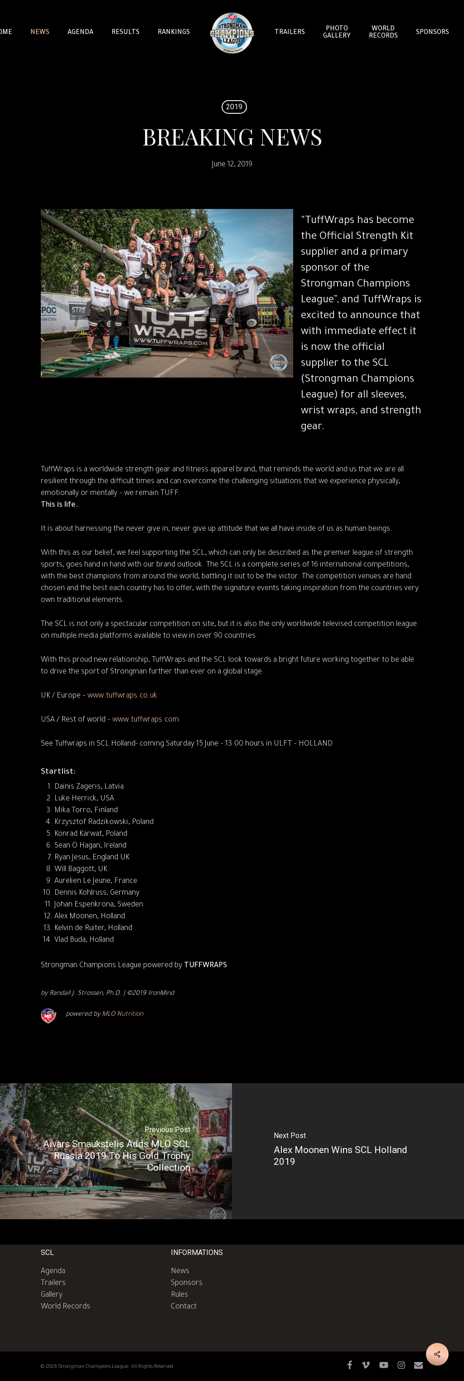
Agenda (53, 1272)
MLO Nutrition (122, 1014)
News (180, 1272)
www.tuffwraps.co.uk (122, 696)
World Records (65, 1307)
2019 (234, 106)
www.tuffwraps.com (145, 720)
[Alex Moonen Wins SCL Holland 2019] (348, 1151)
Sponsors (187, 1283)
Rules (179, 1295)
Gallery (52, 1295)
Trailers (53, 1283)
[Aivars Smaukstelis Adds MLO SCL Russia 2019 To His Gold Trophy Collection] (116, 1151)
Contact (184, 1307)
